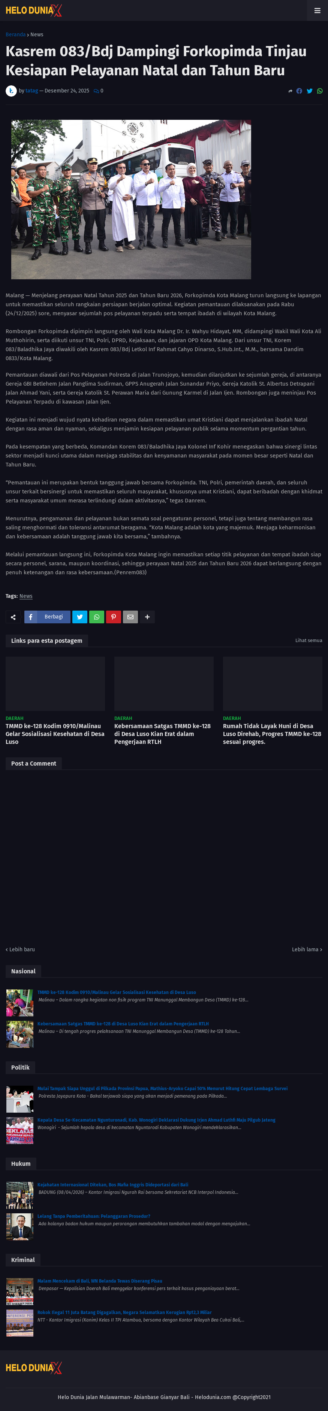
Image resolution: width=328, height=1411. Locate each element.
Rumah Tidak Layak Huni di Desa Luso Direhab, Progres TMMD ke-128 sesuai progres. (272, 734)
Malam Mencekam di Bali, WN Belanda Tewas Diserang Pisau (99, 1281)
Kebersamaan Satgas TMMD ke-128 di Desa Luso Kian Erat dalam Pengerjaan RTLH (162, 734)
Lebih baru (22, 949)
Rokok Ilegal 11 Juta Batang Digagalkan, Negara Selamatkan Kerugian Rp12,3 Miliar (124, 1312)
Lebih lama (305, 949)
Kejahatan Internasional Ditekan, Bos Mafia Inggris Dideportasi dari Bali (112, 1185)
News (36, 34)
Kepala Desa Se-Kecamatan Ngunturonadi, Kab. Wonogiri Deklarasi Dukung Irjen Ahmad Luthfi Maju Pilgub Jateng (156, 1120)
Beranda (16, 34)
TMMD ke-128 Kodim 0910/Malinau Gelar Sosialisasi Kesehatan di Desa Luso (55, 734)
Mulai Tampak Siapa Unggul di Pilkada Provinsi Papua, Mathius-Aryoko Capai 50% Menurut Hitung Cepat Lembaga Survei (162, 1088)
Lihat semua (308, 640)
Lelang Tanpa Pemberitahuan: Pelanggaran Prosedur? (93, 1216)
